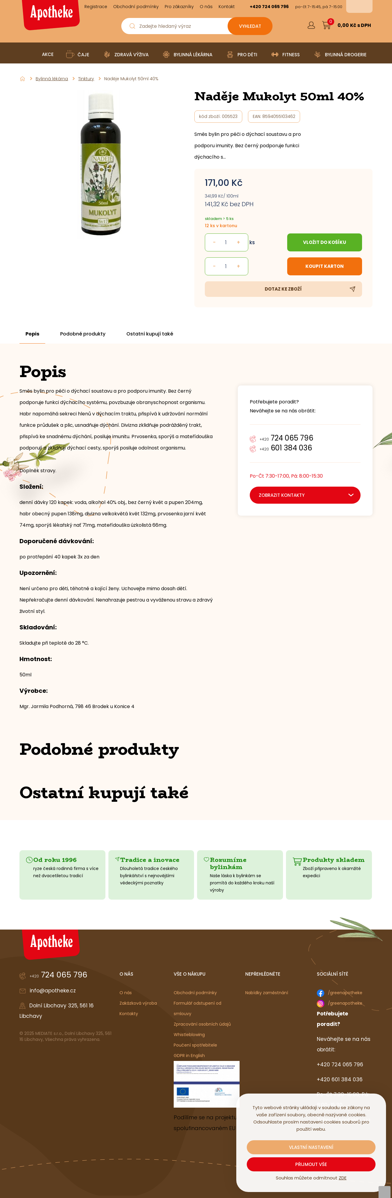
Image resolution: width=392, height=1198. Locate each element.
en (363, 6)
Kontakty (128, 1014)
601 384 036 (286, 448)
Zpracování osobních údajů (202, 1024)
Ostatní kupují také (149, 334)
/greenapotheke (345, 993)
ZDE (342, 1178)
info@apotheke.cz (53, 990)
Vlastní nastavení (311, 1147)
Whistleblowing (189, 1035)
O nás (125, 993)
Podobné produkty (82, 334)
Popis (32, 334)
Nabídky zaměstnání (266, 993)
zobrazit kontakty (282, 495)
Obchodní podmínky (195, 993)
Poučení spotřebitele (195, 1045)
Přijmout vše (311, 1164)
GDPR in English (189, 1056)
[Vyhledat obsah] (250, 26)
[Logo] (50, 17)
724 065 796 (286, 438)
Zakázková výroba (138, 1003)
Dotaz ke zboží (283, 289)
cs (355, 6)
